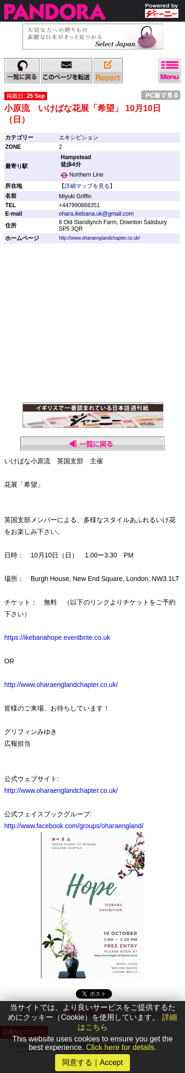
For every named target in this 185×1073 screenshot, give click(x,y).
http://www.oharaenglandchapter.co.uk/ (99, 238)
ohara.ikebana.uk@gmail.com (96, 213)
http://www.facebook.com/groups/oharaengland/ (74, 826)
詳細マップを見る (87, 186)
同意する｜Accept (92, 1062)
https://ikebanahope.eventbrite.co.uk (57, 637)
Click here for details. (121, 1047)
